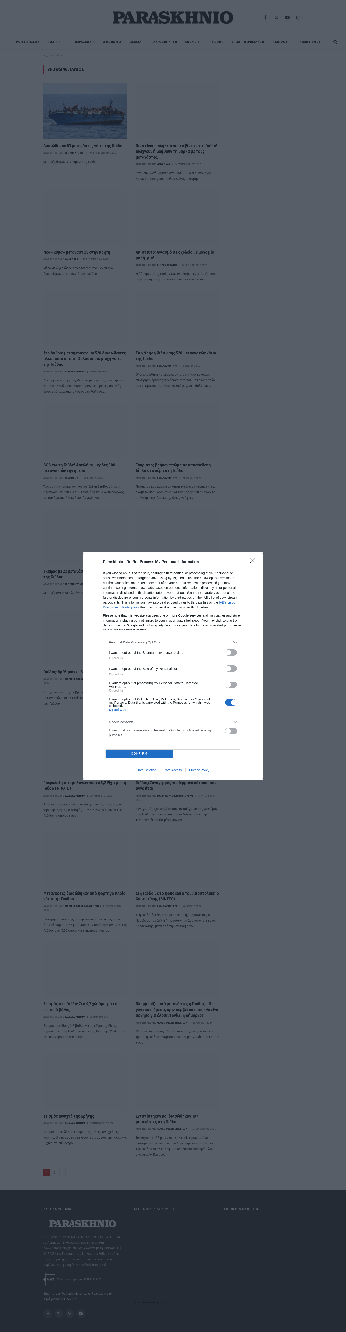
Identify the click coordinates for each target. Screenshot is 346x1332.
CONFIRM (139, 753)
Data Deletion (146, 770)
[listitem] (173, 642)
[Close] (253, 562)
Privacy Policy (199, 770)
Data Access (173, 770)
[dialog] (173, 666)
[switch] (231, 652)
